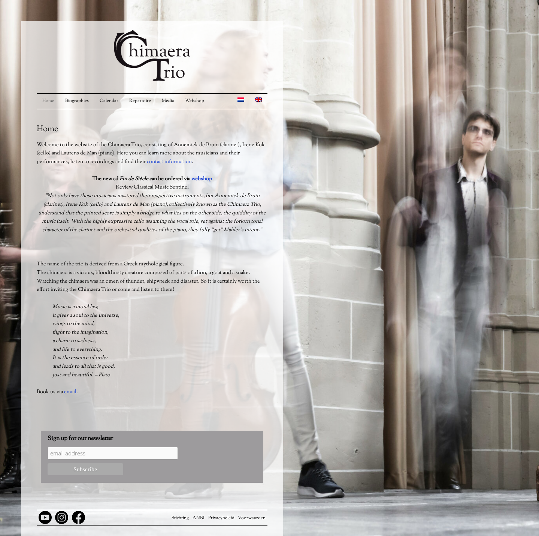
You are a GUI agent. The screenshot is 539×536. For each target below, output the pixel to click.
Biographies (77, 100)
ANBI (199, 518)
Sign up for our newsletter (80, 438)
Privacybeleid (221, 518)
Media (168, 100)
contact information (169, 162)
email (70, 392)
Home (48, 100)
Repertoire (140, 100)
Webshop (194, 100)
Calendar (109, 100)
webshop (201, 179)
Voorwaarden (252, 518)
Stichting (180, 518)
